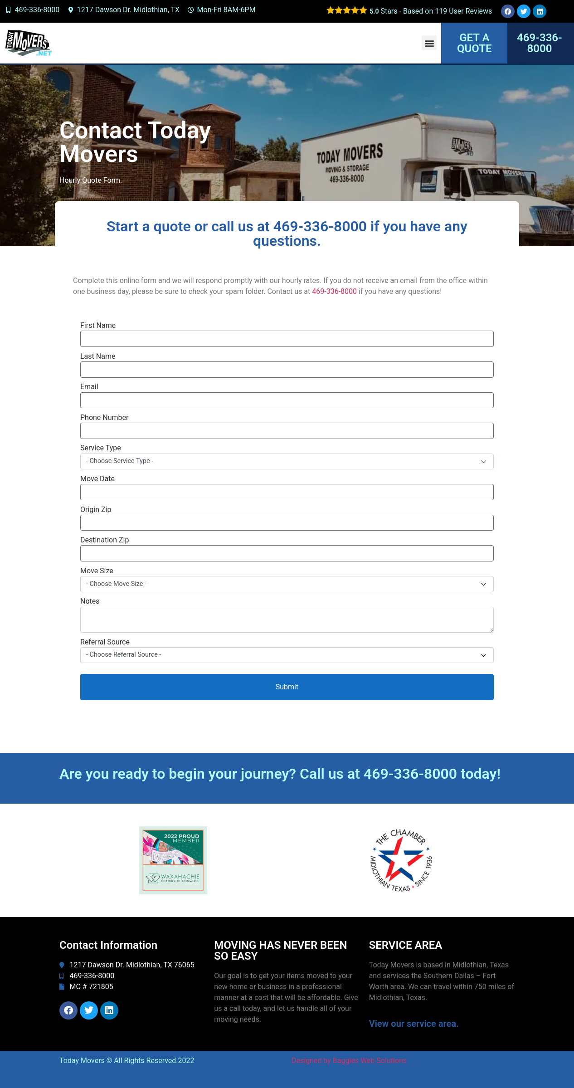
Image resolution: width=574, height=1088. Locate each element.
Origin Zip (95, 509)
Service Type (100, 448)
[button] (429, 42)
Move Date (97, 479)
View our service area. (414, 1023)
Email (89, 386)
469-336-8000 (334, 291)
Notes (90, 601)
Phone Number (104, 417)
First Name (98, 325)
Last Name (97, 356)
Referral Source (105, 642)
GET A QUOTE (474, 43)
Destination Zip (104, 540)
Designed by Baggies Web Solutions (349, 1060)
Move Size (96, 571)
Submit (287, 687)
